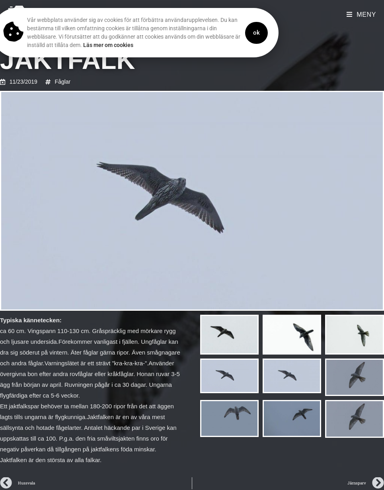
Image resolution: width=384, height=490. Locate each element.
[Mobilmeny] (361, 14)
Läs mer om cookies (96, 45)
